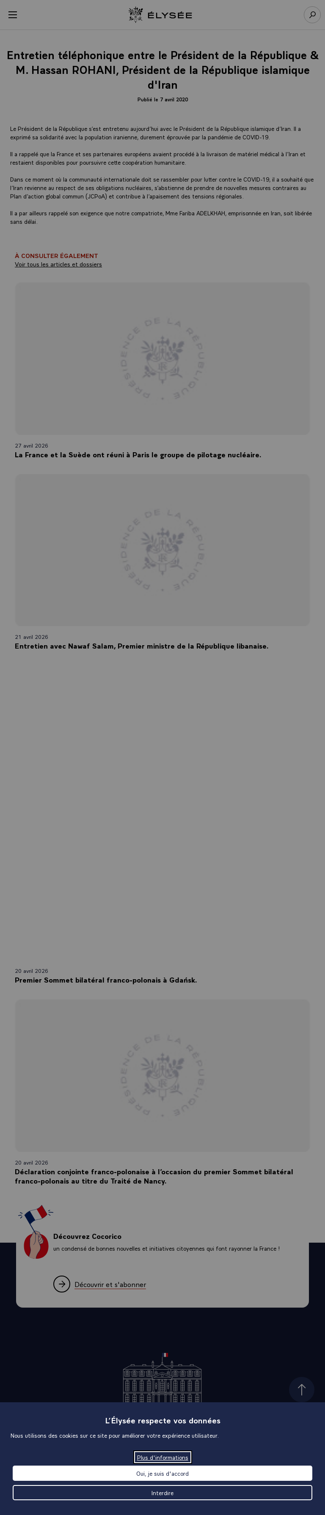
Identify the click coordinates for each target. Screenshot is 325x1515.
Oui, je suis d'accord (162, 1473)
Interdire (162, 1492)
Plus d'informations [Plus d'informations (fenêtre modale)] (162, 1457)
